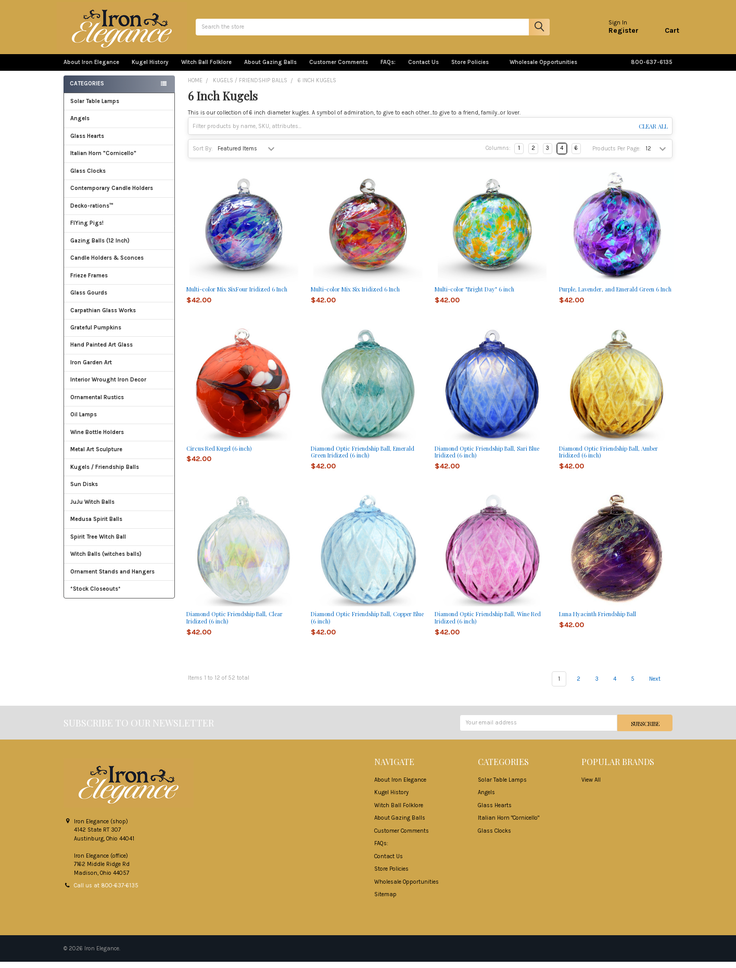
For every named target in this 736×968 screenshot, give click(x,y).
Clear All (653, 132)
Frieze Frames (89, 281)
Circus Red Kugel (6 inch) (218, 454)
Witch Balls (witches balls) (119, 560)
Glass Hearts (119, 142)
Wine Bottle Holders (97, 438)
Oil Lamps (83, 420)
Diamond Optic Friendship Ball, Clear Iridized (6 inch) (234, 623)
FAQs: (388, 68)
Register (617, 33)
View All (591, 786)
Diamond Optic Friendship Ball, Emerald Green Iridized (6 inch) (362, 457)
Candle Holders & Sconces (107, 264)
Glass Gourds (119, 299)
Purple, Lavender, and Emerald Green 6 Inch (615, 295)
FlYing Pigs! (87, 229)
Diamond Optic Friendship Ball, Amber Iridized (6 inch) (608, 457)
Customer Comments (338, 68)
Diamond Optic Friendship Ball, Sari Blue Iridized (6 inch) (487, 457)
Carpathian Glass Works (119, 316)
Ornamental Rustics (97, 403)
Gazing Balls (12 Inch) (119, 247)
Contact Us (423, 68)
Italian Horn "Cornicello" (103, 159)
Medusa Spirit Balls (96, 525)
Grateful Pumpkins (95, 333)
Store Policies (474, 68)
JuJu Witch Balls (119, 508)
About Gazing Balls (270, 68)
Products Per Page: (616, 154)
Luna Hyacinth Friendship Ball (597, 620)
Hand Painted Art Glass (101, 351)
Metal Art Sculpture (119, 455)
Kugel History (150, 68)
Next (660, 685)
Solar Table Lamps (94, 107)
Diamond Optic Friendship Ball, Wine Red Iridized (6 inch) (488, 623)
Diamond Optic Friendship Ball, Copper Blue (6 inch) (367, 623)
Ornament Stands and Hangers (112, 578)
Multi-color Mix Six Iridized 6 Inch (355, 295)
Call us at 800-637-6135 (106, 891)
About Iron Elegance (91, 68)
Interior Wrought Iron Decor (119, 386)
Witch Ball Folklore (206, 68)
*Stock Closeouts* (119, 595)
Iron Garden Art (119, 368)
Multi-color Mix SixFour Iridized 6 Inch (236, 295)
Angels (80, 124)
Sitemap (385, 900)
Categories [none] (87, 89)
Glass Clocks (119, 177)
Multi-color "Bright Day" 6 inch (474, 295)
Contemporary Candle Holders (111, 194)
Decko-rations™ (91, 212)
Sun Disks (84, 490)
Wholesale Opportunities (543, 68)
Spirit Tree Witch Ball (119, 543)
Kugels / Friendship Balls (119, 473)
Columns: (498, 154)
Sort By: (203, 154)
